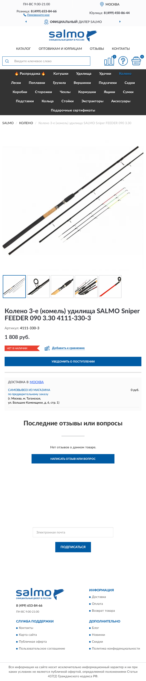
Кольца (48, 101)
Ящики (109, 92)
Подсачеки (108, 83)
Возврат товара (103, 610)
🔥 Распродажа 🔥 (30, 73)
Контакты (121, 48)
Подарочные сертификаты (73, 110)
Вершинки (82, 83)
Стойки (67, 101)
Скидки (97, 642)
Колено (125, 73)
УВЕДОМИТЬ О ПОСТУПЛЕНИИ (73, 361)
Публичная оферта (33, 642)
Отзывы (97, 48)
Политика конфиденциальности (116, 648)
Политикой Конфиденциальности (95, 557)
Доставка (99, 597)
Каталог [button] (23, 48)
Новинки (98, 635)
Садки (130, 83)
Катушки (60, 73)
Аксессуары (120, 101)
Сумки (128, 92)
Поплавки (37, 83)
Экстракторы (92, 101)
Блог (95, 628)
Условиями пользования (69, 561)
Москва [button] (37, 382)
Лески (16, 83)
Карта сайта (28, 635)
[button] (36, 14)
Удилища (83, 73)
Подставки (25, 101)
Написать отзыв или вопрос (73, 459)
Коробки (20, 92)
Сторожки (43, 92)
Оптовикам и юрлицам (60, 48)
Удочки (105, 73)
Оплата (97, 604)
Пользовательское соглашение (42, 648)
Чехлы (65, 92)
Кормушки (87, 92)
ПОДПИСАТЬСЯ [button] (73, 547)
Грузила (59, 83)
